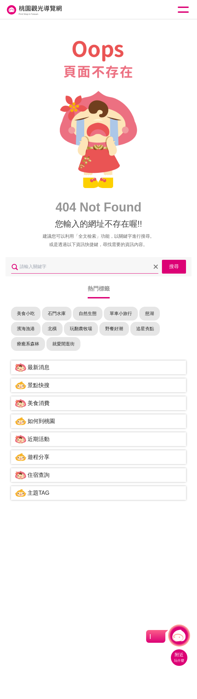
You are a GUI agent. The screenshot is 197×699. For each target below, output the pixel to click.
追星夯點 (145, 328)
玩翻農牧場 (81, 328)
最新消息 (39, 367)
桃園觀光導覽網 (34, 10)
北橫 (52, 328)
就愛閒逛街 (63, 343)
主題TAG (39, 493)
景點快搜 (39, 385)
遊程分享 (39, 457)
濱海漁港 (26, 328)
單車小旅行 (121, 313)
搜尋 (174, 266)
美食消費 (39, 403)
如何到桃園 (41, 421)
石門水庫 (57, 313)
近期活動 (39, 439)
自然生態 (88, 313)
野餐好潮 (114, 328)
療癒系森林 (28, 343)
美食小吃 (26, 313)
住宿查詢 (39, 475)
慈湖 (149, 313)
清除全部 (155, 266)
